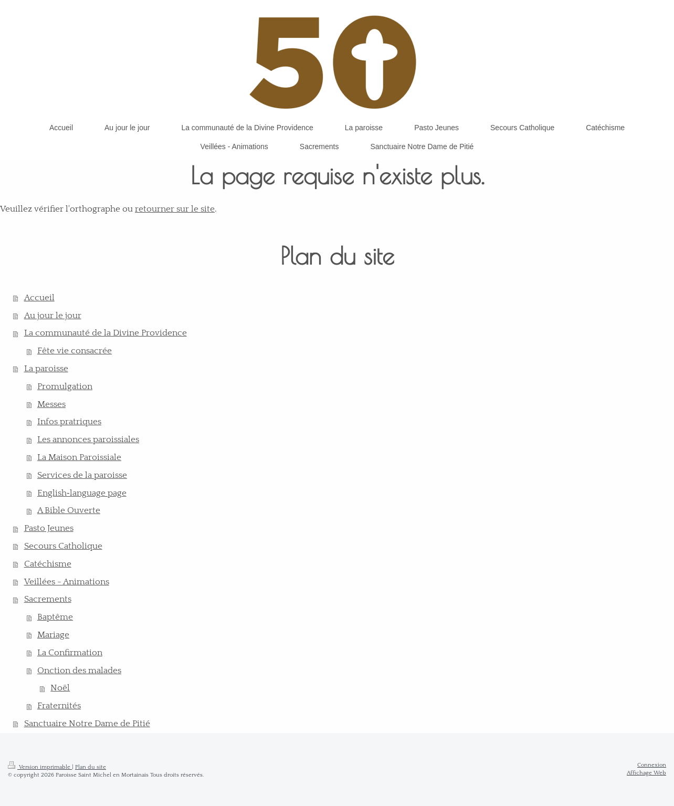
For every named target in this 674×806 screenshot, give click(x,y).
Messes (51, 404)
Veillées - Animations (66, 582)
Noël (60, 688)
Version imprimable (40, 767)
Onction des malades (79, 670)
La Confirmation (69, 652)
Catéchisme (47, 564)
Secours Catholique (63, 546)
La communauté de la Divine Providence (105, 333)
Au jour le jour (52, 315)
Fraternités (59, 705)
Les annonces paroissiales (88, 439)
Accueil (39, 297)
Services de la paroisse (82, 475)
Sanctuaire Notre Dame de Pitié (87, 723)
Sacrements (47, 599)
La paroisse (46, 368)
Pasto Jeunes (48, 528)
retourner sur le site (175, 209)
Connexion (651, 765)
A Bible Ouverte (68, 510)
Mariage (53, 635)
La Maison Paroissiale (79, 457)
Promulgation (64, 386)
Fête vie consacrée (74, 350)
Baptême (55, 617)
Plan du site (90, 767)
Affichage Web (646, 773)
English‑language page (82, 493)
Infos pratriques (69, 421)
